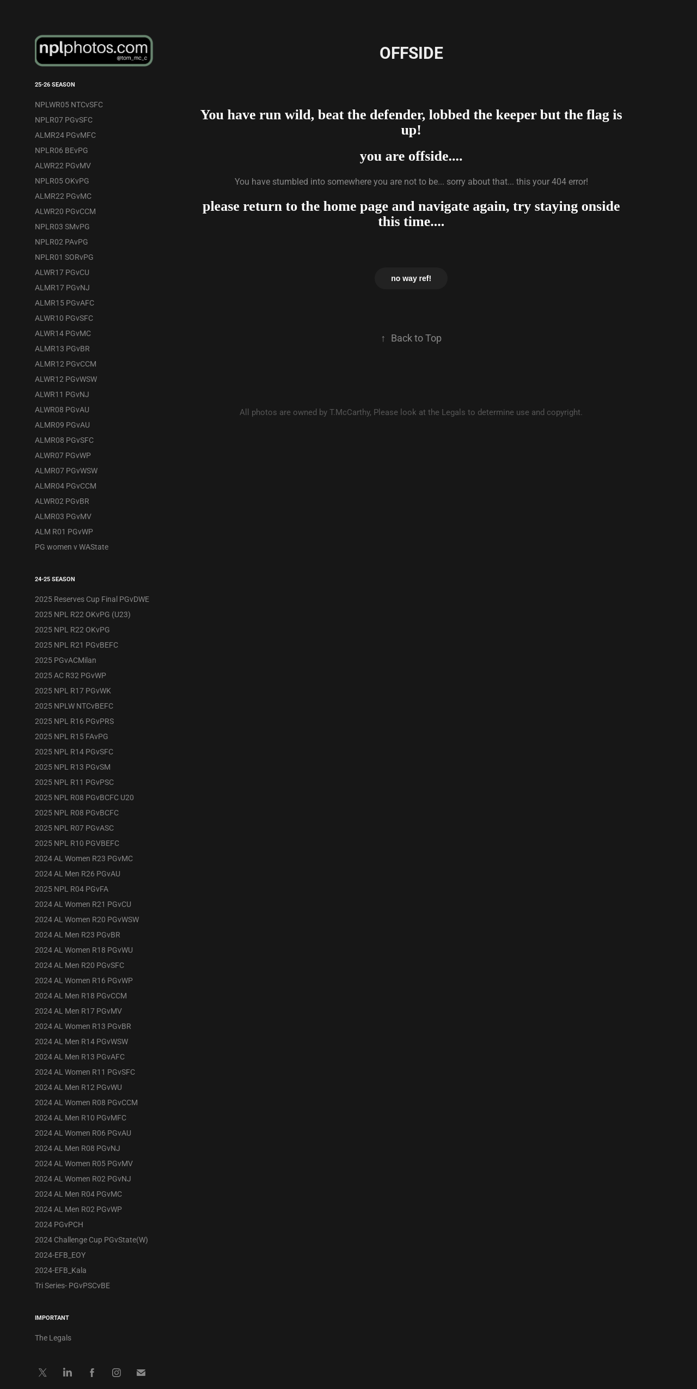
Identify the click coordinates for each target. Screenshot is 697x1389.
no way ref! (411, 278)
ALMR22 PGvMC (63, 196)
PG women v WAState (71, 546)
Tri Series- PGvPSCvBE (72, 1285)
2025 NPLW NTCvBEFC (74, 705)
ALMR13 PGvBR (62, 348)
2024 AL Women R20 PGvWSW (87, 919)
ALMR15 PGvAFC (64, 302)
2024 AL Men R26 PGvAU (77, 873)
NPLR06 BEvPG (61, 150)
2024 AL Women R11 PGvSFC (85, 1072)
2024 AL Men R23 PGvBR (77, 934)
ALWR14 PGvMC (63, 333)
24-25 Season (55, 579)
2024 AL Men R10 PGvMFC (80, 1117)
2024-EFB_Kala (61, 1270)
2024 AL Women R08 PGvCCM (86, 1102)
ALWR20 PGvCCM (65, 211)
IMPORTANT (52, 1317)
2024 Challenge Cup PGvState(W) (91, 1239)
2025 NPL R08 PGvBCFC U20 (84, 797)
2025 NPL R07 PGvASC (74, 828)
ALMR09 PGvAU (62, 424)
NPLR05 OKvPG (62, 180)
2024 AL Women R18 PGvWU (84, 950)
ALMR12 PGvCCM (65, 363)
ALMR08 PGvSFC (64, 440)
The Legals (53, 1337)
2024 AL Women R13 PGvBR (83, 1026)
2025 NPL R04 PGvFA (71, 889)
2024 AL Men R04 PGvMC (78, 1194)
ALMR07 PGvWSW (66, 470)
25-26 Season (55, 84)
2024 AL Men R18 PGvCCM (81, 995)
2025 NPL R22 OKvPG (72, 629)
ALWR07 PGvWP (63, 455)
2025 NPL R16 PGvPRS (74, 721)
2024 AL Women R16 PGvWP (84, 980)
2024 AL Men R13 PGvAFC (80, 1056)
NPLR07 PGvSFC (64, 119)
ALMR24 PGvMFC (65, 135)
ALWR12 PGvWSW (66, 379)
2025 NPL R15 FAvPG (71, 736)
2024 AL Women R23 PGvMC (84, 858)
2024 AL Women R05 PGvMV (84, 1163)
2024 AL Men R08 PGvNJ (77, 1148)
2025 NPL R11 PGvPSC (74, 782)
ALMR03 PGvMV (63, 516)
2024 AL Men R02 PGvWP (78, 1209)
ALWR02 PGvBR (62, 501)
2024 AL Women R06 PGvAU (83, 1133)
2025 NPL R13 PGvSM (73, 766)
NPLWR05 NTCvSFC (69, 104)
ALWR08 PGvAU (62, 409)
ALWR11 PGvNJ (62, 394)
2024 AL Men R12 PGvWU (78, 1087)
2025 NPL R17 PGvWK (73, 690)
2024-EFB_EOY (60, 1255)
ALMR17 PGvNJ (62, 287)
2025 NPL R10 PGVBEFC (77, 843)
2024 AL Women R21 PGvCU (83, 904)
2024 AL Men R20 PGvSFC (79, 965)
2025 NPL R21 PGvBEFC (76, 644)
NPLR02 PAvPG (61, 241)
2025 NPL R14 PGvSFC (74, 751)
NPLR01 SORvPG (64, 257)
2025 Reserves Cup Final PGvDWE (92, 599)
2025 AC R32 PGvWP (70, 675)
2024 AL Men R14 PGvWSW (81, 1041)
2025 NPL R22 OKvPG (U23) (83, 614)
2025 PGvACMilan (65, 660)
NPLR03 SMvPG (62, 226)
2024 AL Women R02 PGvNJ (83, 1178)
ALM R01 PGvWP (64, 531)
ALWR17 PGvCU (62, 272)
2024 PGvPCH (59, 1224)
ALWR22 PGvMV (63, 165)
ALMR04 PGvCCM (65, 485)
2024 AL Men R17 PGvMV (78, 1011)
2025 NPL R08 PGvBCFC (77, 812)
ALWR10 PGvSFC (64, 318)
